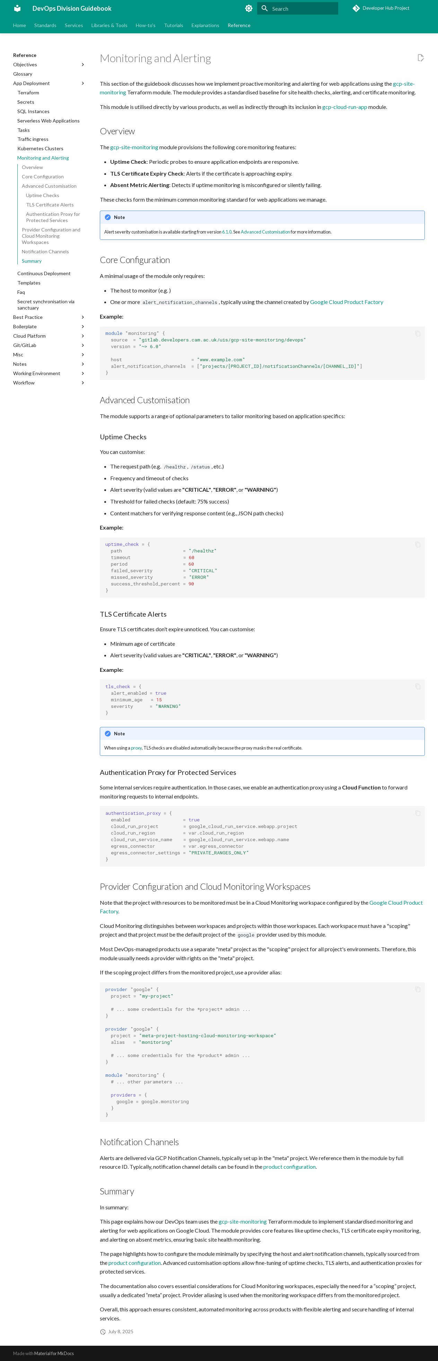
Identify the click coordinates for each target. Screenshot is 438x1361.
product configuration (289, 1166)
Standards (45, 25)
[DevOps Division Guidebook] (17, 8)
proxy (136, 748)
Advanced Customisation (265, 232)
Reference (239, 25)
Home (19, 25)
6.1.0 (226, 232)
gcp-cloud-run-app (344, 106)
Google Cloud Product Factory (346, 301)
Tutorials (173, 25)
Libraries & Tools (109, 25)
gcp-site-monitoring (134, 147)
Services (74, 25)
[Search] (297, 8)
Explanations (205, 25)
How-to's (146, 25)
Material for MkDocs (54, 1353)
